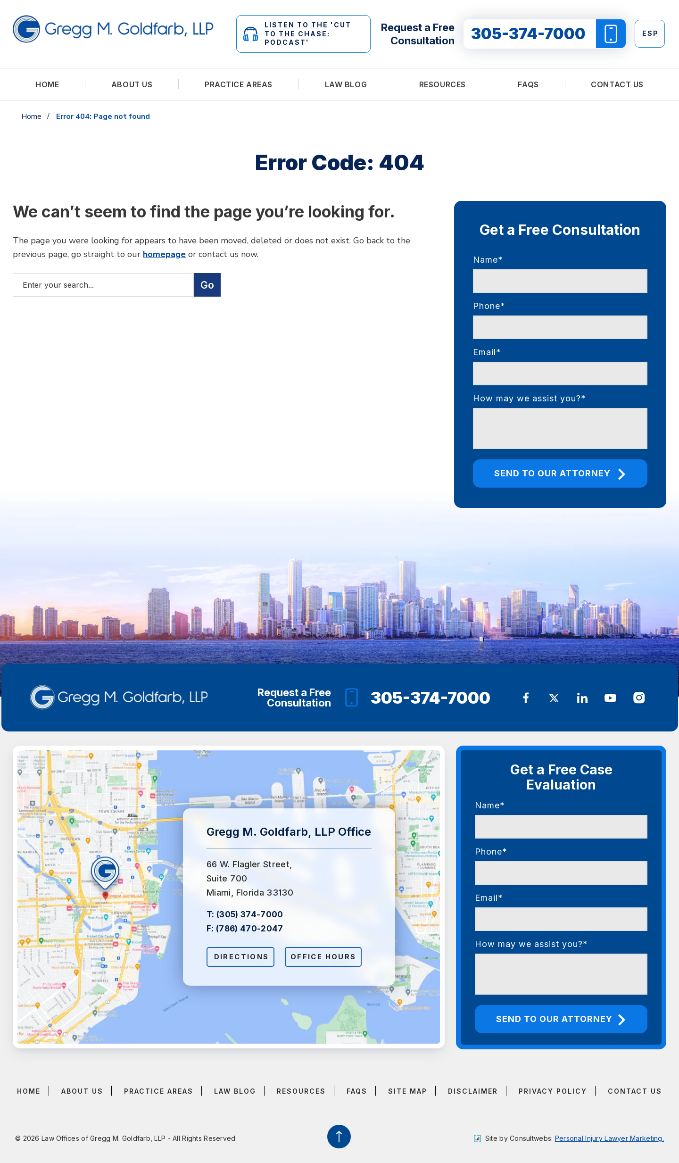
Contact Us (617, 84)
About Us (132, 84)
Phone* (489, 306)
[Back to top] (339, 1136)
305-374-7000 (548, 33)
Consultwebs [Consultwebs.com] (530, 1138)
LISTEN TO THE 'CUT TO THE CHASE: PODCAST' (297, 33)
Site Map (407, 1091)
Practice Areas (239, 84)
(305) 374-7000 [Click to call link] (249, 914)
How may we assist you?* (529, 398)
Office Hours (326, 956)
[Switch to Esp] (650, 34)
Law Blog (346, 84)
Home (47, 84)
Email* (487, 352)
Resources (442, 84)
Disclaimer (473, 1091)
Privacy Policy (553, 1091)
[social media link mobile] (526, 698)
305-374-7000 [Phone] (417, 697)
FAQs (528, 84)
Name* (488, 260)
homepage (164, 254)
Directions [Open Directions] (242, 956)
